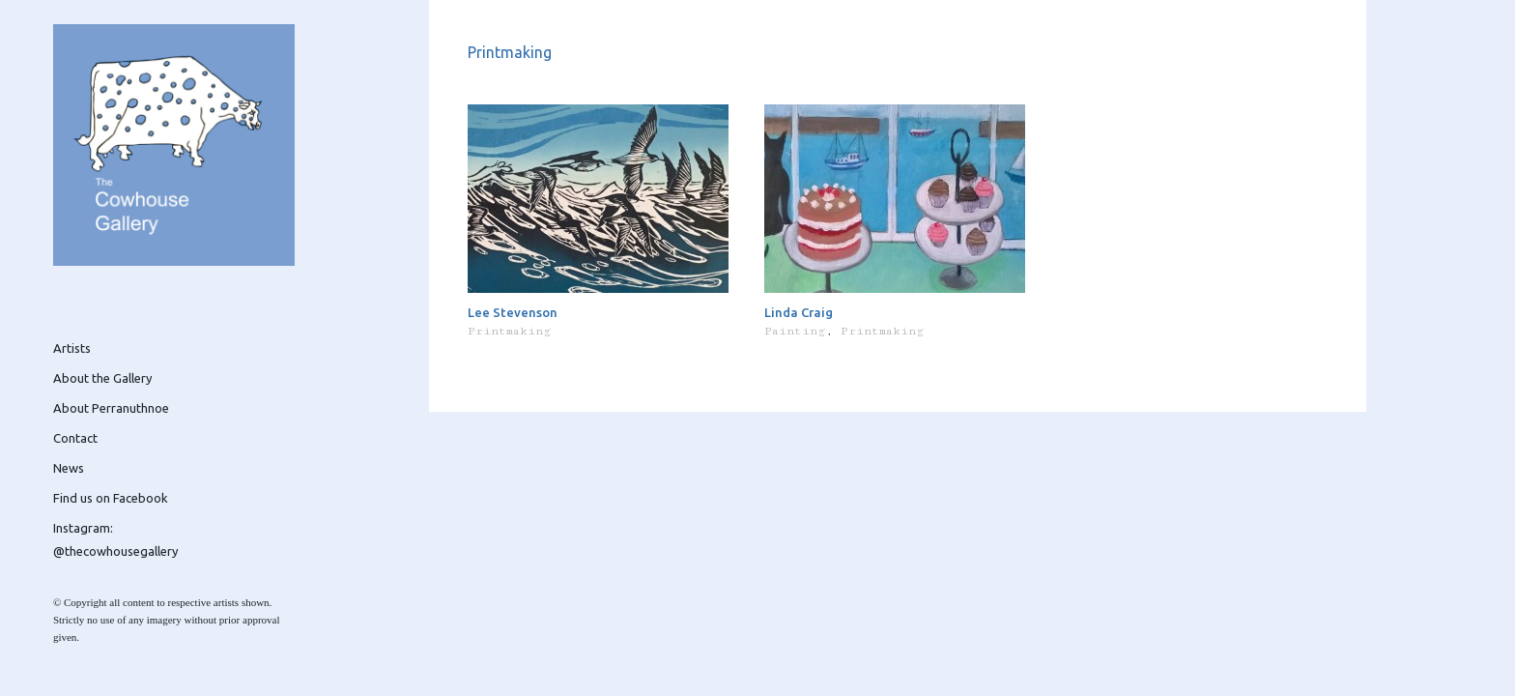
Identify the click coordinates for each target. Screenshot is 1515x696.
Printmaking (509, 331)
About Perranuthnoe (111, 408)
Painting (794, 331)
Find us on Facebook (110, 498)
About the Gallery (102, 378)
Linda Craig (798, 312)
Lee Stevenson (512, 312)
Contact (75, 438)
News (68, 468)
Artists (72, 348)
